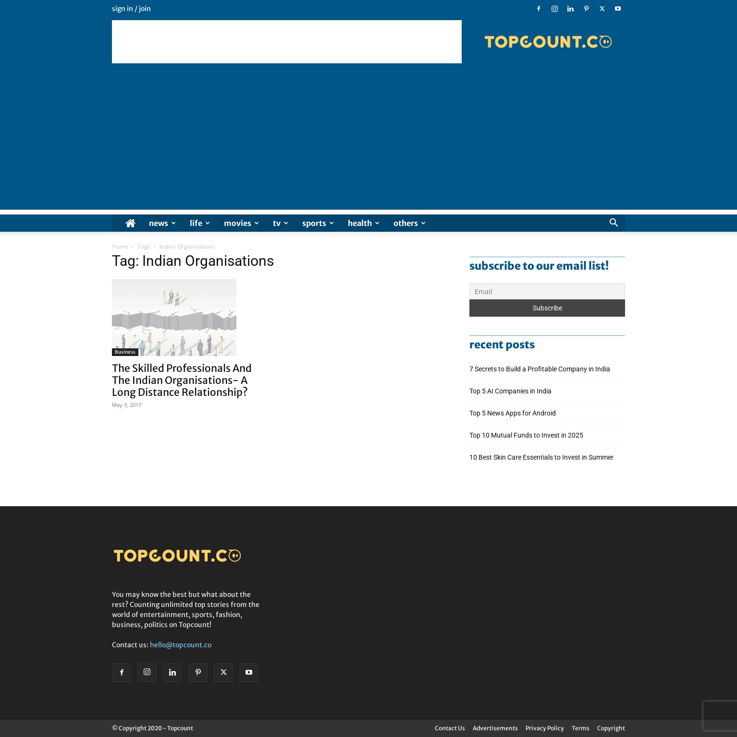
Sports (318, 223)
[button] (613, 223)
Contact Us (450, 728)
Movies (241, 223)
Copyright (611, 728)
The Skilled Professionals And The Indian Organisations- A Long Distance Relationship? (182, 380)
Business (125, 352)
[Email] (547, 291)
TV (280, 223)
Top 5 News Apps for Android (514, 413)
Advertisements (495, 728)
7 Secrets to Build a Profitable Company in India (540, 369)
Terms (581, 728)
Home (120, 246)
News (162, 223)
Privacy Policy (545, 728)
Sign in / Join (131, 8)
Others (409, 223)
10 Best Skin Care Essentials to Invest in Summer (542, 457)
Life (200, 223)
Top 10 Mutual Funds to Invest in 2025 (527, 435)
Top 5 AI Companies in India (510, 391)
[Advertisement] (287, 41)
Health (364, 223)
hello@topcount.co (180, 645)
